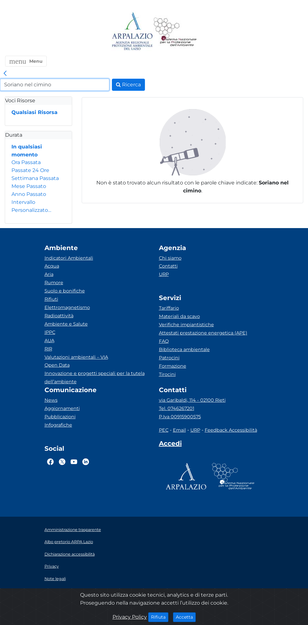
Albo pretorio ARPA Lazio (68, 541)
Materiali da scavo (179, 316)
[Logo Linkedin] (86, 461)
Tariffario (169, 308)
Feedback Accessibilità (231, 430)
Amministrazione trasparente (72, 529)
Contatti (168, 266)
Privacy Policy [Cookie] (130, 617)
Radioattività (58, 316)
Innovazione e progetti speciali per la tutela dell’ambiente (94, 377)
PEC (163, 430)
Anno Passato (28, 194)
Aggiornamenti (62, 408)
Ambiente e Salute (66, 324)
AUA (49, 340)
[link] (5, 73)
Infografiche (58, 425)
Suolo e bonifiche (64, 291)
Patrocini (169, 358)
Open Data (57, 365)
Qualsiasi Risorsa (34, 112)
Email (179, 430)
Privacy (51, 566)
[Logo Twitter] (62, 461)
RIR (48, 349)
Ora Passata (26, 162)
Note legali (55, 578)
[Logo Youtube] (74, 461)
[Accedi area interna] (170, 445)
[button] (26, 61)
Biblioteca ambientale (184, 349)
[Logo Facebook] (50, 461)
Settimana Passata (35, 178)
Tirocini (167, 374)
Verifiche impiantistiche (186, 324)
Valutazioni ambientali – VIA (76, 357)
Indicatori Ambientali (68, 258)
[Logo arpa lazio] (132, 31)
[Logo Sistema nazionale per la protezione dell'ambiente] (175, 31)
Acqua (51, 266)
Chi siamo (170, 258)
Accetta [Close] (186, 617)
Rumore (53, 282)
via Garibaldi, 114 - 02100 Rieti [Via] (192, 400)
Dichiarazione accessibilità (69, 554)
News (51, 400)
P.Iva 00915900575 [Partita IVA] (180, 417)
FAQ (164, 341)
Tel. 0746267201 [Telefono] (176, 408)
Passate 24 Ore (30, 170)
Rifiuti (51, 299)
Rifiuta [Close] (159, 617)
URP (164, 274)
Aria (48, 274)
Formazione (172, 366)
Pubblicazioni (60, 417)
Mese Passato (28, 186)
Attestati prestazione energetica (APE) (203, 333)
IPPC (49, 332)
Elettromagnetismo (67, 307)
